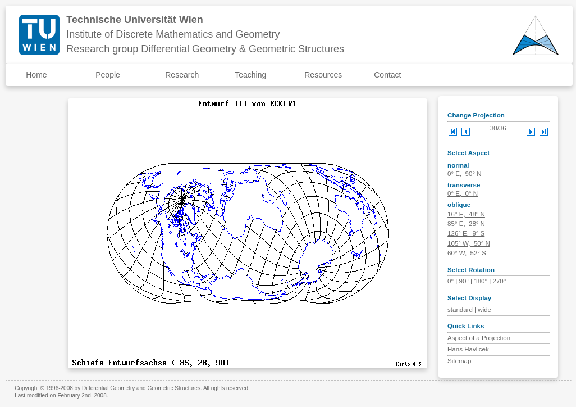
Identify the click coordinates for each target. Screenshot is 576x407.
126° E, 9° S (465, 233)
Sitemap (459, 361)
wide (484, 309)
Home (36, 74)
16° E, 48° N (466, 214)
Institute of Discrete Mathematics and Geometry (173, 34)
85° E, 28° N (466, 223)
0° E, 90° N (464, 173)
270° (499, 281)
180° (480, 281)
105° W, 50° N (468, 243)
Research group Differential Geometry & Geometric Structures (205, 49)
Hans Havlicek (468, 349)
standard (460, 309)
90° (464, 281)
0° (450, 281)
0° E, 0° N (462, 193)
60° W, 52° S (466, 253)
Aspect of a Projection (478, 337)
